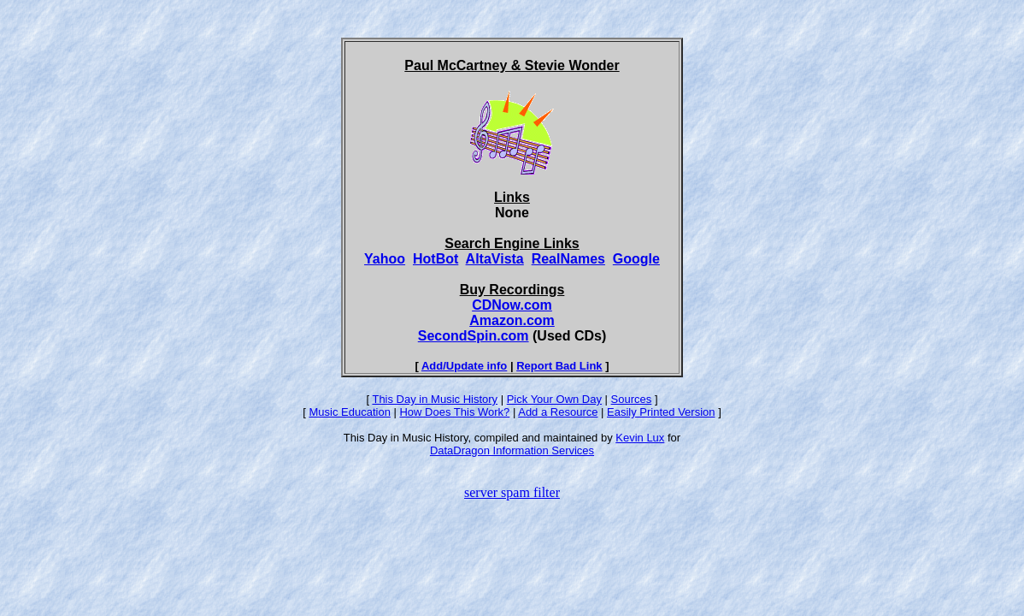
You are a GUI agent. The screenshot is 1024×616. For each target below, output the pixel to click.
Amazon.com (512, 320)
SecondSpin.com (473, 336)
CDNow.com (512, 305)
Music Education (349, 412)
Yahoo (384, 259)
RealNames (568, 259)
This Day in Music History (434, 399)
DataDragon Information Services (512, 450)
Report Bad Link (559, 365)
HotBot (435, 259)
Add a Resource (557, 412)
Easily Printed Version (661, 412)
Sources (631, 399)
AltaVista (495, 259)
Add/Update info (464, 365)
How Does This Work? (454, 412)
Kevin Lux (639, 437)
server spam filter (512, 492)
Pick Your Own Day (554, 399)
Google (636, 259)
